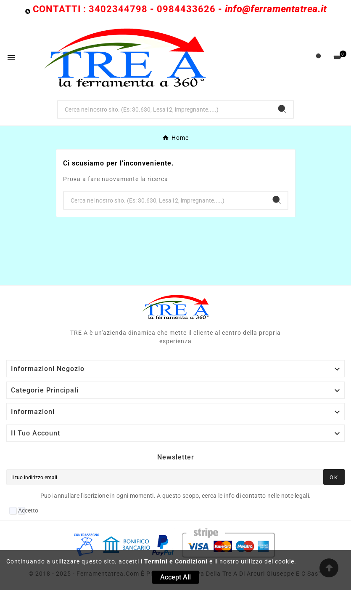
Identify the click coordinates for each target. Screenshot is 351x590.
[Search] (282, 109)
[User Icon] (318, 58)
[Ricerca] (165, 109)
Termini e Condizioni (176, 561)
